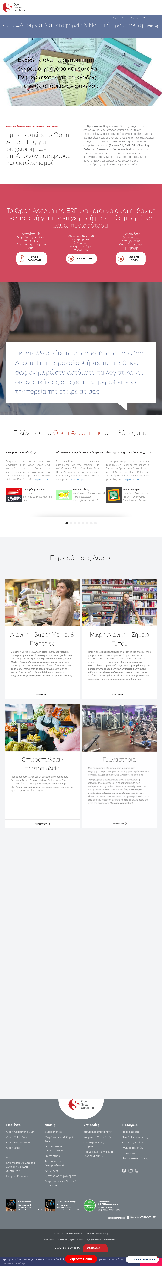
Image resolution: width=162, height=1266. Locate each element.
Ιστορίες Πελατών (17, 1176)
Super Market (53, 1132)
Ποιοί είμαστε (130, 1132)
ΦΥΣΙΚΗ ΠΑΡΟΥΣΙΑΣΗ (33, 258)
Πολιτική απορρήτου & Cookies (70, 1240)
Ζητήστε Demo (81, 1259)
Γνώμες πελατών (132, 1147)
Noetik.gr (104, 1234)
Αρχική (115, 18)
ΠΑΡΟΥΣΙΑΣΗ (81, 257)
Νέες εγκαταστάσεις (135, 1158)
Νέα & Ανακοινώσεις (135, 1137)
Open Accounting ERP (20, 1132)
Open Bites (13, 1147)
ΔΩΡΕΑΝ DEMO (130, 257)
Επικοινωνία (129, 1153)
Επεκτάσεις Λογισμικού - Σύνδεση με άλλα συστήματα (21, 1167)
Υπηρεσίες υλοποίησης (97, 1132)
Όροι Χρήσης (49, 1240)
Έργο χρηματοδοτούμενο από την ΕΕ (102, 1240)
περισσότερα (41, 479)
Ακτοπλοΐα (51, 1170)
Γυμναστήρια (53, 1156)
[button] (142, 1259)
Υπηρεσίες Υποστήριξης (98, 1137)
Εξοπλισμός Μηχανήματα (60, 1176)
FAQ (9, 1157)
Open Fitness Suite (18, 1142)
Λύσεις (124, 18)
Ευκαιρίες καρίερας (134, 1142)
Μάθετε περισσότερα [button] (14, 1263)
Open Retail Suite (17, 1137)
